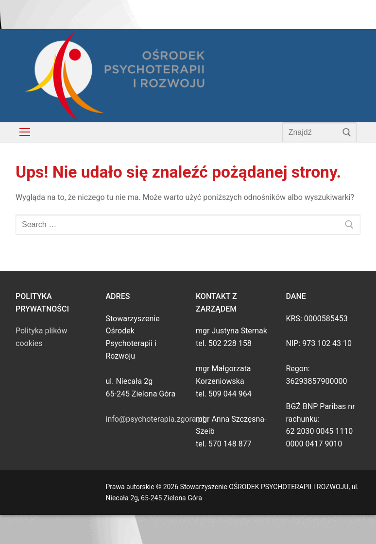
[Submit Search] (347, 132)
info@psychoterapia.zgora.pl (155, 419)
